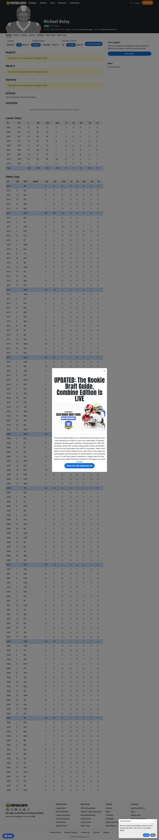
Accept (146, 835)
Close (153, 835)
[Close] (155, 821)
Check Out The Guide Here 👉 (79, 465)
